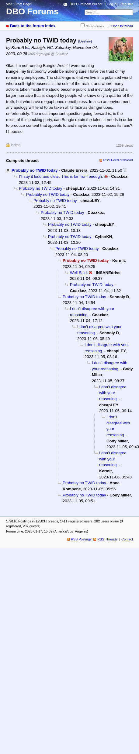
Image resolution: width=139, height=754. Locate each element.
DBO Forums (32, 11)
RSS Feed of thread (118, 160)
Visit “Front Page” (19, 4)
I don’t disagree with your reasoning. (113, 393)
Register (126, 4)
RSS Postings (81, 539)
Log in (111, 4)
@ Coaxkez (59, 54)
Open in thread (122, 26)
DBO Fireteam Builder (86, 4)
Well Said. (79, 272)
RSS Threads (107, 539)
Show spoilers (95, 26)
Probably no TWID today (35, 170)
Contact (127, 539)
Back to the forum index (32, 26)
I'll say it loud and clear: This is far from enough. (61, 176)
